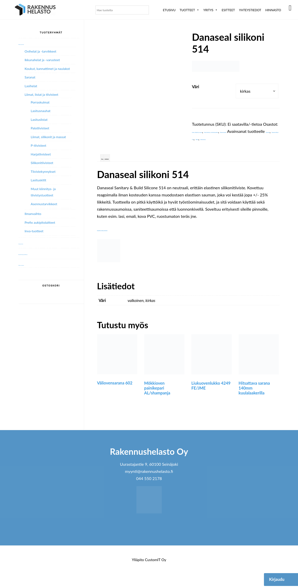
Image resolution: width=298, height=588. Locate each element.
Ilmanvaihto (33, 214)
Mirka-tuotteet (30, 264)
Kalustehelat (29, 243)
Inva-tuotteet (34, 231)
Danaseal (218, 145)
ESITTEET (228, 10)
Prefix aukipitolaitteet (40, 222)
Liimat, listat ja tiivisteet (41, 94)
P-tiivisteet (38, 145)
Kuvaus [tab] (111, 170)
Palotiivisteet (40, 128)
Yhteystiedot (250, 10)
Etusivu (169, 10)
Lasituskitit (38, 180)
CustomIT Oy (155, 574)
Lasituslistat (39, 119)
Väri (195, 86)
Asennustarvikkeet (44, 204)
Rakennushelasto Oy (35, 9)
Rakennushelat (235, 138)
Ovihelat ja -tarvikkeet (40, 51)
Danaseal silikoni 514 (247, 145)
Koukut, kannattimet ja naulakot (47, 68)
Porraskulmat (40, 102)
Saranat (30, 77)
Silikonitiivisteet (42, 163)
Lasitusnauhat (41, 111)
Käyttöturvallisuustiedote (119, 243)
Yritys (210, 10)
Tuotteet (189, 10)
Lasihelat (31, 86)
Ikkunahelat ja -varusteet (42, 60)
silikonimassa (217, 152)
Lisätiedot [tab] (133, 170)
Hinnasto (273, 10)
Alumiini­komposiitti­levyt (38, 253)
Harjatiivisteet (41, 154)
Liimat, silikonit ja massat (214, 131)
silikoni (198, 152)
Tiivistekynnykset (43, 171)
